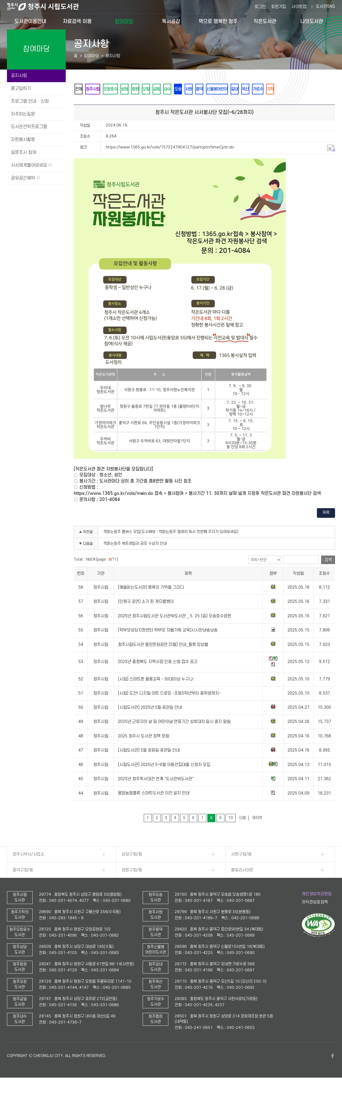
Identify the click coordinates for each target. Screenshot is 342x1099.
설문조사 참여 (23, 152)
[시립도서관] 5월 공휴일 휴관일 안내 (149, 765)
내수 (196, 89)
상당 (138, 89)
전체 (80, 89)
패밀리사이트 (242, 884)
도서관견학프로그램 (29, 126)
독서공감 (171, 21)
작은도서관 (265, 21)
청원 (153, 89)
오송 (211, 89)
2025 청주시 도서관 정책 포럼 (143, 750)
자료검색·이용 (77, 21)
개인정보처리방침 (317, 908)
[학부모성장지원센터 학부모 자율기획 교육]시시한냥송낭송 (167, 644)
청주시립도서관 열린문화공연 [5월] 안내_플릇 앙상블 (163, 659)
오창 (167, 89)
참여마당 (124, 21)
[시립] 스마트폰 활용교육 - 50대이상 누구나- (156, 693)
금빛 (182, 89)
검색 (328, 574)
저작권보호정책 (315, 916)
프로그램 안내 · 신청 (30, 101)
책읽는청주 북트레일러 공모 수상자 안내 (135, 558)
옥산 (298, 89)
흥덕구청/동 (23, 884)
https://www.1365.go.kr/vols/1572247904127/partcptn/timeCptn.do (170, 162)
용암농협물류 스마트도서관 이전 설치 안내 (153, 808)
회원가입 (278, 6)
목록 (325, 527)
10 (230, 832)
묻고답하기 (21, 88)
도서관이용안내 (30, 21)
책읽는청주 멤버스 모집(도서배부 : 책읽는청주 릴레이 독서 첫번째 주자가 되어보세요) (170, 546)
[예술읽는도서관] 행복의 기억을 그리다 (151, 602)
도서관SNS (325, 6)
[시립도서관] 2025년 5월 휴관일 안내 (150, 722)
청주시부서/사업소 (28, 869)
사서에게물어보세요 (31, 165)
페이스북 (332, 1070)
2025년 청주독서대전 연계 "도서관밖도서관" (156, 793)
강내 (283, 89)
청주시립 (98, 89)
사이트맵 (299, 6)
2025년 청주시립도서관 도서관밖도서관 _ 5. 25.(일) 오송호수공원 (174, 630)
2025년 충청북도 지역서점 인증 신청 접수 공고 (157, 676)
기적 (80, 103)
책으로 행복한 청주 (218, 21)
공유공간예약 (25, 178)
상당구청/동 (132, 869)
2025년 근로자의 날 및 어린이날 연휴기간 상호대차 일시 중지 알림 (174, 736)
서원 (225, 89)
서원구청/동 (241, 869)
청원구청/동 (132, 884)
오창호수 (120, 89)
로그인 (260, 6)
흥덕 (239, 89)
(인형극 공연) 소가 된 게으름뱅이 (146, 616)
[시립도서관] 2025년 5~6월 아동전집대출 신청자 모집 (164, 779)
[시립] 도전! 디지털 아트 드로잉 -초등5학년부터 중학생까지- (169, 708)
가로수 (314, 89)
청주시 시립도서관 (47, 6)
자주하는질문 (23, 114)
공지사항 (19, 75)
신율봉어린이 (261, 89)
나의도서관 (311, 21)
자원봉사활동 (23, 139)
